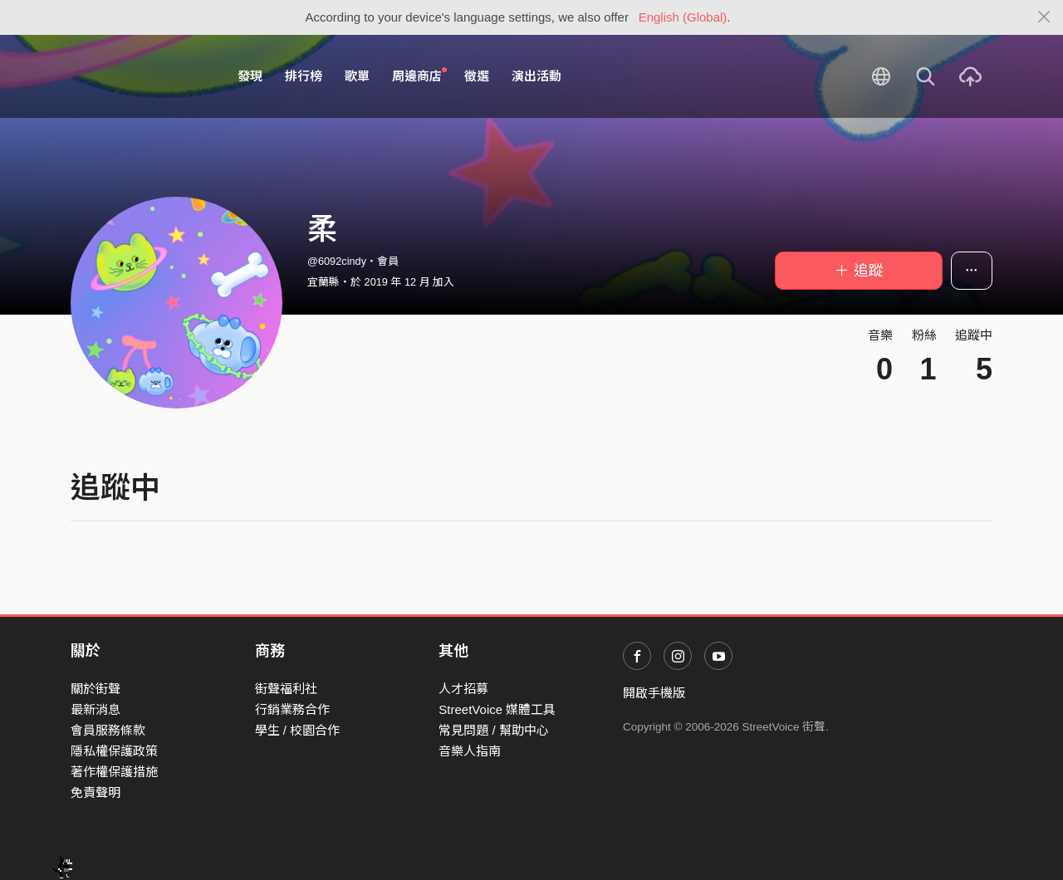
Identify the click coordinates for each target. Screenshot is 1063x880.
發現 (250, 76)
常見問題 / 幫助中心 (493, 730)
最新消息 (95, 709)
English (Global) (683, 17)
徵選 (476, 76)
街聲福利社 (286, 689)
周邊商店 (419, 75)
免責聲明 (95, 792)
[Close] (1044, 17)
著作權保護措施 (114, 772)
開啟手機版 (654, 693)
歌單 (357, 76)
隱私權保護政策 (114, 751)
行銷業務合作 (292, 709)
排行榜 (303, 76)
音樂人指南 (469, 751)
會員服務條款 (108, 730)
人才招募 (463, 689)
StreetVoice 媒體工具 (497, 709)
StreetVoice (139, 76)
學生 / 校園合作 (297, 730)
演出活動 (536, 76)
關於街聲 (95, 689)
